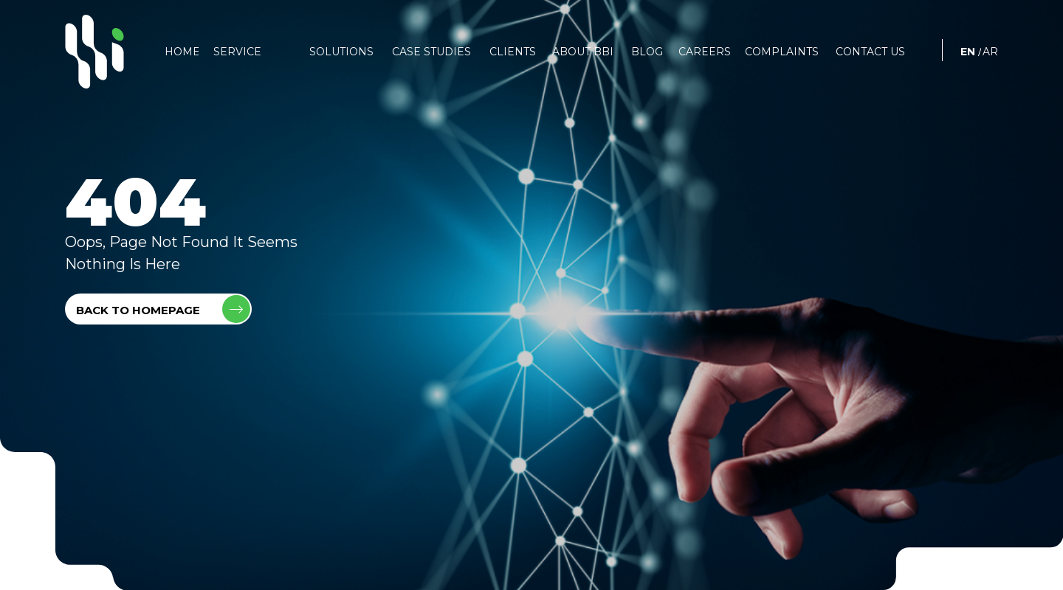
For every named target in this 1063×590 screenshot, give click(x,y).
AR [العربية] (990, 51)
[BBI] (94, 51)
